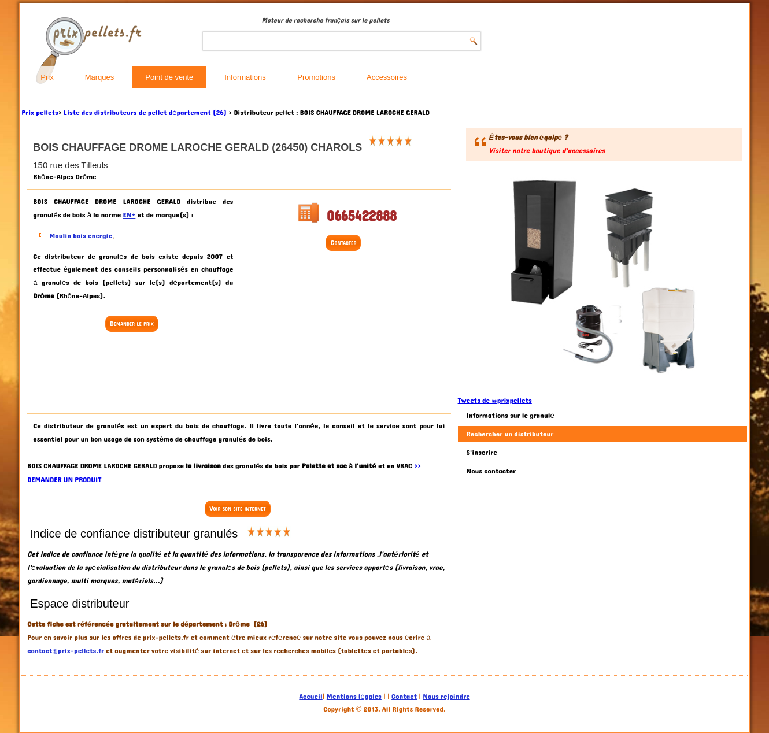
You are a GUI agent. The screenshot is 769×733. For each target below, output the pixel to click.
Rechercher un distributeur (510, 434)
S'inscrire (482, 453)
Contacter (343, 243)
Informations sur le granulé (510, 416)
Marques (99, 77)
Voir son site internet (237, 509)
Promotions (316, 77)
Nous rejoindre (446, 697)
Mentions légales (354, 697)
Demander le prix (132, 324)
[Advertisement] (132, 374)
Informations (245, 77)
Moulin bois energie (80, 236)
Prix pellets (39, 113)
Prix (46, 77)
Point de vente (169, 77)
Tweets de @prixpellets (495, 401)
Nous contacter (491, 471)
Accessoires (387, 77)
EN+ (129, 215)
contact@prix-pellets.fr (65, 651)
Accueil (310, 697)
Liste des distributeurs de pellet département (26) (146, 113)
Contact (404, 697)
